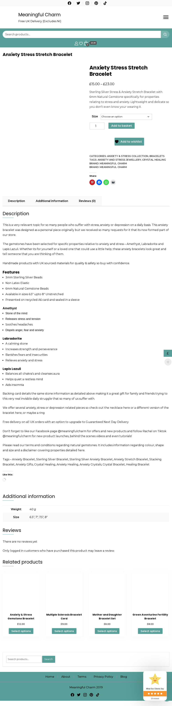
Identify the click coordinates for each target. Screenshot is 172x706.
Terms (81, 676)
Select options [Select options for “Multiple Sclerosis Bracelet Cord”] (64, 631)
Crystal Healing (154, 159)
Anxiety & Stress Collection (127, 156)
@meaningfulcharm (72, 431)
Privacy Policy (103, 676)
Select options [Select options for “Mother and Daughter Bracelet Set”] (107, 631)
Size (95, 116)
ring (42, 413)
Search (48, 659)
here (126, 407)
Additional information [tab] (52, 201)
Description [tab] (16, 201)
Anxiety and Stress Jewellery (119, 159)
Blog (123, 676)
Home (49, 676)
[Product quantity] (97, 126)
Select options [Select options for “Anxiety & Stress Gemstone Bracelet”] (21, 631)
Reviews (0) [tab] (87, 201)
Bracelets (156, 156)
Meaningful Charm (39, 15)
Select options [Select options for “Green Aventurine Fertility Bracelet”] (150, 631)
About (65, 676)
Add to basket (121, 125)
